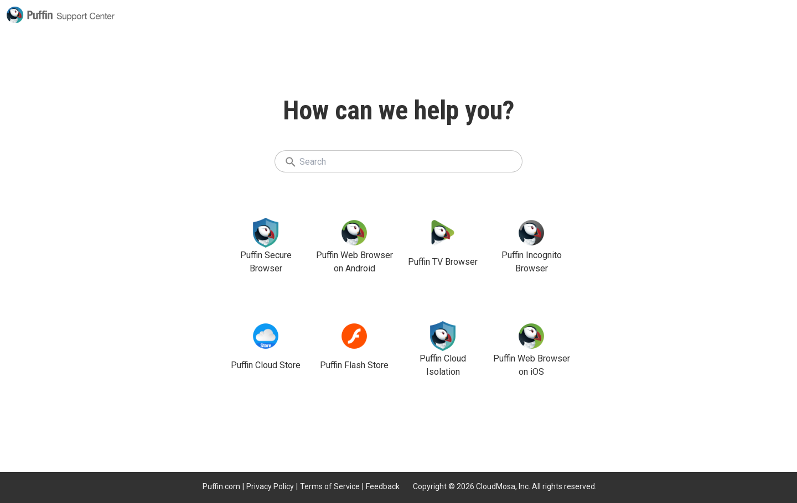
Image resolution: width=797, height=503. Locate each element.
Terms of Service (330, 486)
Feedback (383, 486)
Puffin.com (221, 486)
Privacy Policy (270, 486)
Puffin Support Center (61, 15)
